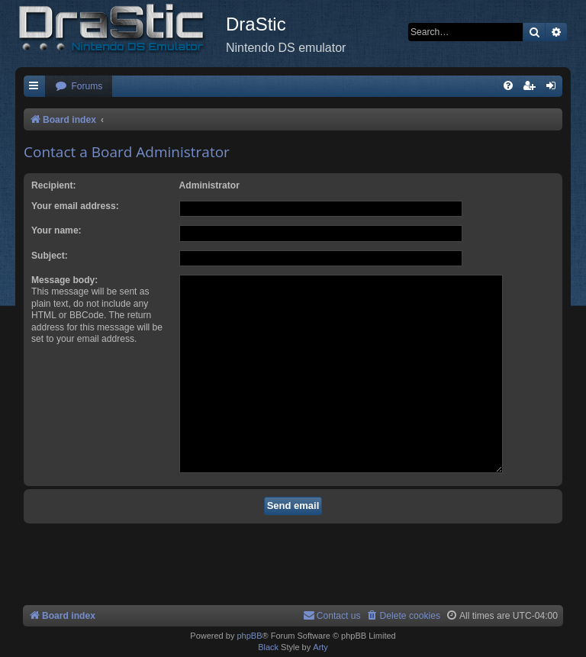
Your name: (56, 230)
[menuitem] (78, 86)
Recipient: (53, 185)
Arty (320, 647)
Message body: (64, 280)
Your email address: (75, 206)
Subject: (49, 255)
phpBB (249, 635)
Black (268, 647)
